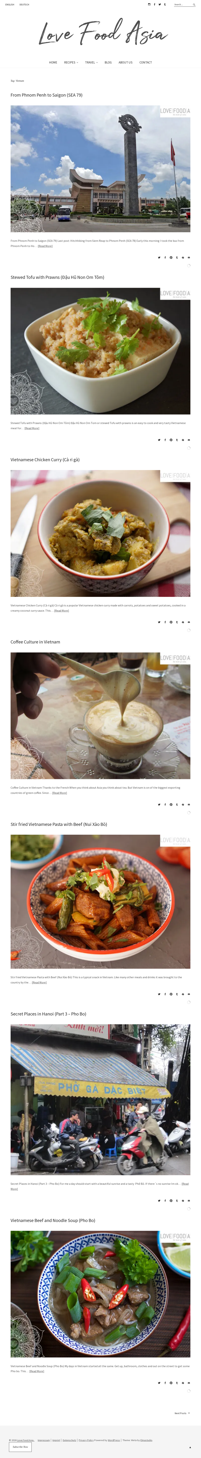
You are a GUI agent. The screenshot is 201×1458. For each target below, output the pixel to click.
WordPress (114, 1440)
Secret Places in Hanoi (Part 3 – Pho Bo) (48, 1014)
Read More (45, 246)
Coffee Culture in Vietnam (35, 642)
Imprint (56, 1440)
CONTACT (146, 62)
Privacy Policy (86, 1440)
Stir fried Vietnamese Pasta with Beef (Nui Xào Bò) (59, 824)
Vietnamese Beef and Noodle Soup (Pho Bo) (53, 1220)
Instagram (149, 4)
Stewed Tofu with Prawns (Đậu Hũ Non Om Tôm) (57, 277)
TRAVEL (90, 62)
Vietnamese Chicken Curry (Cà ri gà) (45, 459)
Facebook (154, 4)
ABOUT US (126, 62)
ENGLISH (9, 4)
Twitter (159, 4)
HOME (53, 62)
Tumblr (165, 4)
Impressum (44, 1440)
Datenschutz (69, 1440)
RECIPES (69, 62)
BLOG (108, 62)
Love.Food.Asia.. (26, 1440)
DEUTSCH (24, 4)
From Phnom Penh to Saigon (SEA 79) (47, 95)
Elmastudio (146, 1440)
